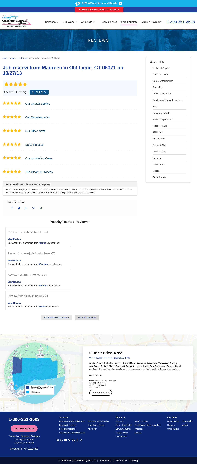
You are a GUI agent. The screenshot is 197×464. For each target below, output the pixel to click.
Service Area (109, 22)
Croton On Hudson (134, 366)
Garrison (93, 369)
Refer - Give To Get (162, 94)
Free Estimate (129, 22)
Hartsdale (111, 369)
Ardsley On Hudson (105, 363)
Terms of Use (121, 436)
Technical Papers (161, 68)
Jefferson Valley (173, 369)
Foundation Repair (67, 429)
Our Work (70, 22)
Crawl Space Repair (96, 425)
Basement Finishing (67, 425)
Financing (157, 87)
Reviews (157, 158)
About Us (88, 22)
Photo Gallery (159, 151)
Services (52, 22)
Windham (44, 264)
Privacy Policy (122, 433)
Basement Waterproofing (98, 421)
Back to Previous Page (56, 317)
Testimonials (159, 164)
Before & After (159, 145)
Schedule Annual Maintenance (99, 9)
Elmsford (170, 366)
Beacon (118, 363)
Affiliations (158, 132)
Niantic (42, 243)
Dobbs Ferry (148, 366)
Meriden (43, 285)
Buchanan (141, 363)
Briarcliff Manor (129, 363)
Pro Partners (159, 139)
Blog (155, 106)
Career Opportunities (163, 81)
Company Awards (161, 113)
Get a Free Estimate (24, 428)
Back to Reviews (87, 317)
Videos (156, 171)
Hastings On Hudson (125, 369)
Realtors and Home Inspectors (167, 100)
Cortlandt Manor (108, 366)
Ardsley (92, 363)
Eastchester (160, 366)
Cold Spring (94, 366)
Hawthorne (140, 369)
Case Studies (159, 177)
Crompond (120, 366)
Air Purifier (92, 429)
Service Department (162, 119)
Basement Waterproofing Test (71, 421)
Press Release (160, 126)
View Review (14, 239)
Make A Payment (151, 22)
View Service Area (101, 393)
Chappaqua (163, 363)
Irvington (162, 369)
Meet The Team (160, 74)
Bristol (42, 307)
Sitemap (138, 433)
